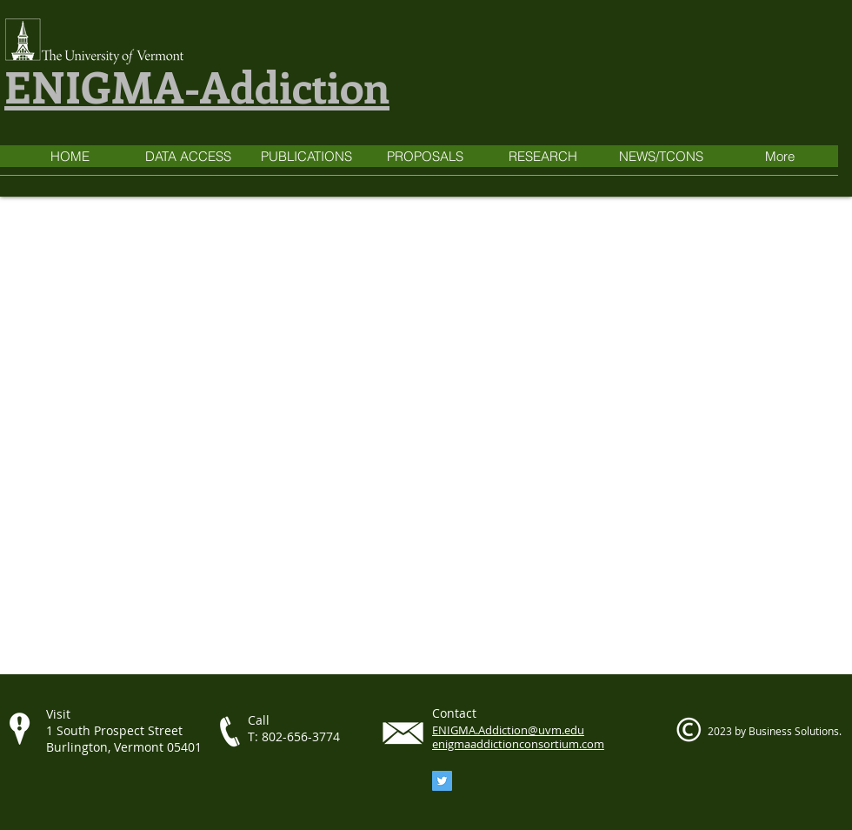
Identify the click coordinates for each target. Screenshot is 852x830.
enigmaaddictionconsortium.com (518, 744)
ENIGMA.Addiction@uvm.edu (508, 730)
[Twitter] (442, 781)
